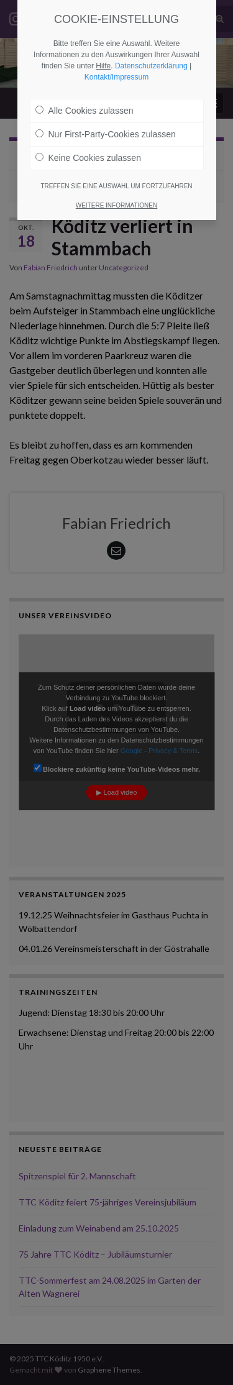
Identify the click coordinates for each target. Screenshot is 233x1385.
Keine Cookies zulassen (88, 158)
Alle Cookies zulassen (84, 111)
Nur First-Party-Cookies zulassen (105, 134)
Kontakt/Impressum (116, 77)
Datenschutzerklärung (151, 66)
